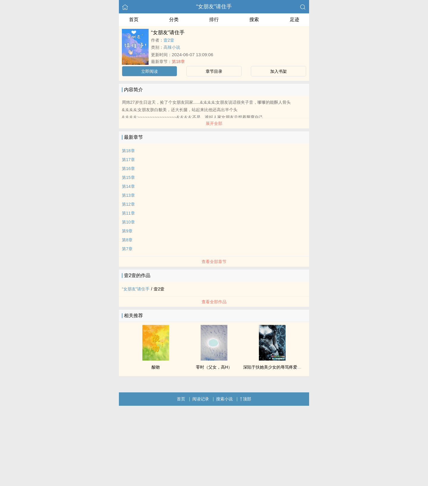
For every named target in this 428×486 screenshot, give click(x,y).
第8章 (127, 240)
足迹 (294, 19)
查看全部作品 (214, 301)
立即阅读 (149, 71)
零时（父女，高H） (214, 367)
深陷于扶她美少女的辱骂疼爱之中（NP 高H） (285, 367)
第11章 (128, 213)
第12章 (128, 204)
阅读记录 (200, 399)
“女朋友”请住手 (214, 7)
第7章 (127, 248)
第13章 (128, 195)
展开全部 (214, 123)
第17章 (128, 159)
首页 (134, 19)
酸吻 (156, 367)
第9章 (127, 231)
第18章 (178, 61)
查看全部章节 (214, 261)
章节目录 (214, 71)
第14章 (128, 186)
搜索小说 (224, 399)
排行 (214, 19)
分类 (174, 19)
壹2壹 (168, 40)
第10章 (128, 222)
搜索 (254, 19)
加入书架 (278, 71)
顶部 (245, 399)
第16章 (128, 168)
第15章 (128, 177)
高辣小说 (171, 47)
